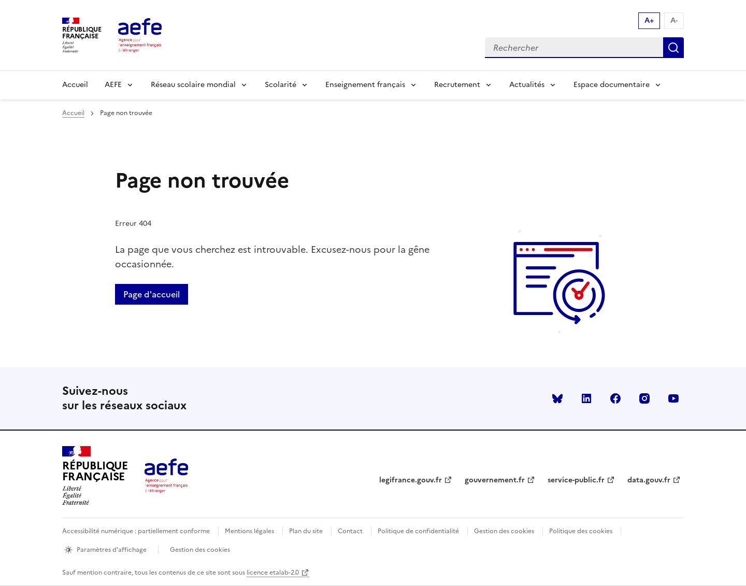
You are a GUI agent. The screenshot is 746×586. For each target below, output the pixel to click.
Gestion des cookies (504, 531)
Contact (350, 531)
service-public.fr (576, 480)
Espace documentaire (611, 84)
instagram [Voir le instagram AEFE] (644, 398)
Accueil (75, 84)
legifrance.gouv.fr (410, 480)
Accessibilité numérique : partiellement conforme (136, 531)
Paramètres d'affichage (112, 549)
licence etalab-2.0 (273, 572)
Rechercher (673, 47)
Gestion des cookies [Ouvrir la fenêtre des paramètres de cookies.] (200, 549)
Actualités (526, 84)
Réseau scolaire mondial (193, 84)
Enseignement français (365, 84)
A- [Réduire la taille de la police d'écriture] (674, 20)
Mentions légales (249, 531)
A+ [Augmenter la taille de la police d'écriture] (649, 20)
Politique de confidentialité (418, 531)
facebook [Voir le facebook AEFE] (615, 398)
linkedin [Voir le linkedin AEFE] (586, 398)
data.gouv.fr (648, 480)
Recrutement (457, 84)
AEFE (113, 84)
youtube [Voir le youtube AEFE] (673, 398)
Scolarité (280, 84)
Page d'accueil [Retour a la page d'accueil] (151, 294)
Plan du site (306, 531)
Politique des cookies (580, 531)
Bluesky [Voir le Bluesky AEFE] (557, 398)
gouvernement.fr (495, 480)
